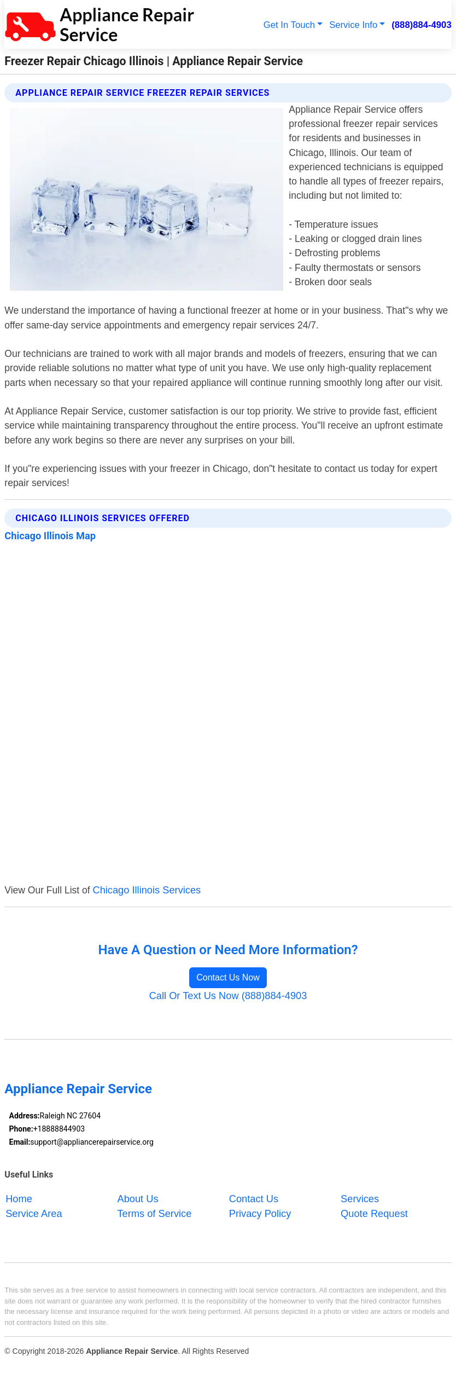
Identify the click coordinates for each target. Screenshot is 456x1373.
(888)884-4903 (421, 25)
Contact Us (253, 1198)
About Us (137, 1198)
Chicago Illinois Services (146, 890)
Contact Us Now (228, 977)
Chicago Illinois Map (50, 535)
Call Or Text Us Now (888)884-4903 (228, 995)
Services (360, 1198)
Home (18, 1198)
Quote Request (374, 1213)
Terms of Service (154, 1213)
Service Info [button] (353, 25)
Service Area (33, 1213)
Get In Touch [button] (289, 25)
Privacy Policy (260, 1213)
